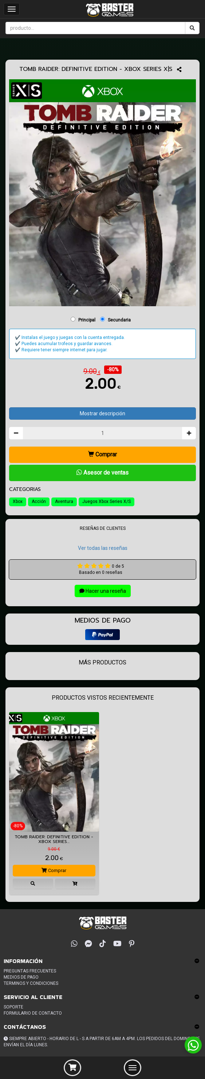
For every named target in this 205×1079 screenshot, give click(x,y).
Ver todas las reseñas (102, 548)
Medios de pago (21, 977)
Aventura (64, 501)
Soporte (13, 1007)
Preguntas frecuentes (30, 971)
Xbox (18, 501)
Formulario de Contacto (33, 1013)
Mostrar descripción (102, 413)
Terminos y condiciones (31, 983)
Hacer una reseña (102, 591)
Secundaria (119, 320)
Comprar (102, 454)
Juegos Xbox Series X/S (106, 501)
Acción (39, 501)
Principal (86, 320)
